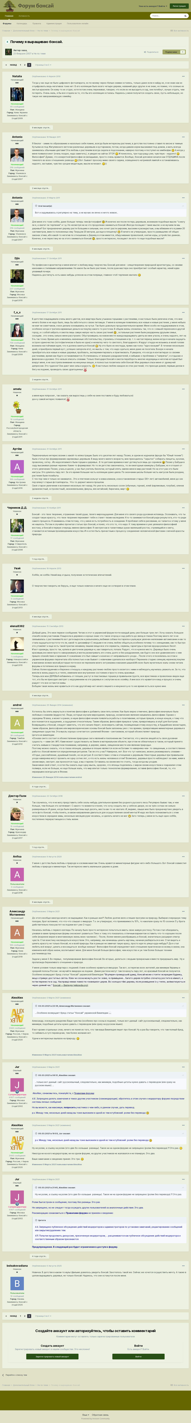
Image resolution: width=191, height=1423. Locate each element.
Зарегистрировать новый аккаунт (52, 1356)
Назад (13, 65)
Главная (9, 17)
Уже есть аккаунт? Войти (153, 6)
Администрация (54, 23)
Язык (85, 1415)
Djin (17, 258)
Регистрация (179, 6)
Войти (138, 1356)
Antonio (17, 136)
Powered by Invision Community (95, 1418)
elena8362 (17, 626)
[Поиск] (166, 15)
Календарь (22, 23)
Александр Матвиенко (17, 913)
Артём (17, 448)
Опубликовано (46, 76)
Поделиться (151, 52)
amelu (17, 389)
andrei (17, 704)
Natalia (17, 76)
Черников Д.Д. (17, 507)
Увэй (17, 568)
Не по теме (40, 53)
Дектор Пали (17, 795)
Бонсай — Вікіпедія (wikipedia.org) (70, 985)
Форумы (7, 23)
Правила (37, 23)
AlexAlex (17, 997)
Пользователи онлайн (77, 23)
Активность (24, 16)
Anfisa (17, 856)
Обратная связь (100, 1415)
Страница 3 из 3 (43, 65)
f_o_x (17, 312)
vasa (24, 50)
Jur (17, 1066)
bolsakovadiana (17, 1265)
